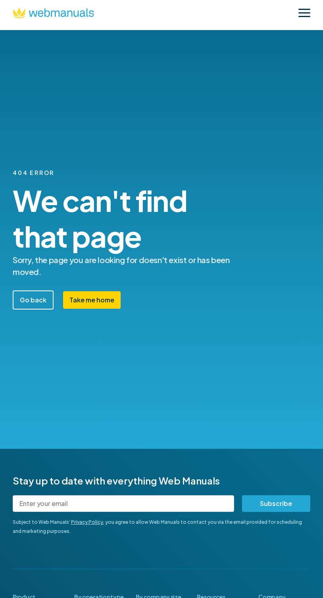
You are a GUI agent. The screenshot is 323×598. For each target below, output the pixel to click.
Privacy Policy (87, 522)
